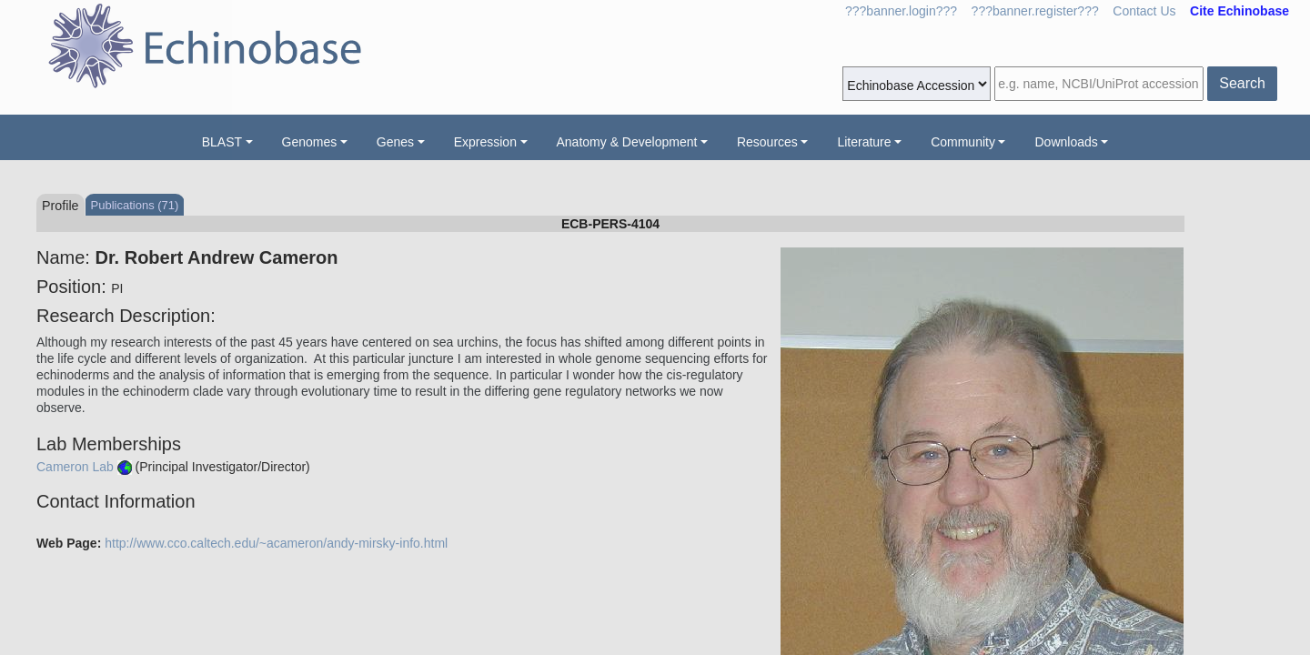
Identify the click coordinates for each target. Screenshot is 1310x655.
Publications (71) (135, 205)
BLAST (222, 142)
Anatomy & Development (627, 142)
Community (963, 142)
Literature (864, 142)
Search (1242, 83)
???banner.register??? (1035, 11)
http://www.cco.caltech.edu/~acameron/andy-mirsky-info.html (276, 543)
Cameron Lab (75, 466)
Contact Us (1144, 11)
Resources (767, 142)
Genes (395, 142)
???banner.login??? (901, 11)
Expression (485, 142)
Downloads (1065, 142)
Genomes (310, 142)
